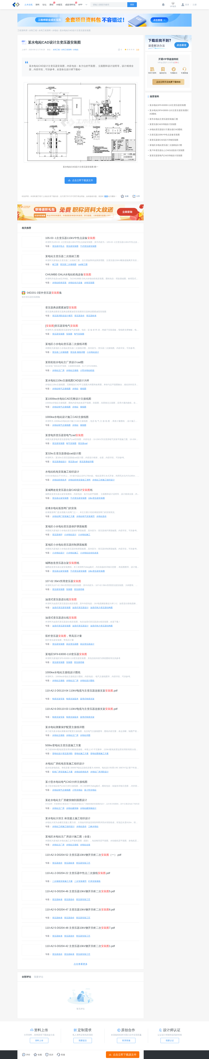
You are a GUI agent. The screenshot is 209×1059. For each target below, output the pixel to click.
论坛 (44, 4)
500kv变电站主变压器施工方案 (63, 745)
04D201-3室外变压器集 (42, 293)
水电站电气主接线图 (61, 388)
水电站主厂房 (58, 370)
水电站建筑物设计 (88, 808)
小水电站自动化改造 (89, 553)
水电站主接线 (72, 370)
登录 (185, 4)
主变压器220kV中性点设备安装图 (164, 134)
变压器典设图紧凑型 (61, 307)
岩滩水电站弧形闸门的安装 (61, 508)
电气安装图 (79, 334)
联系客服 (126, 1040)
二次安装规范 (80, 881)
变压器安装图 (72, 246)
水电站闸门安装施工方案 (63, 516)
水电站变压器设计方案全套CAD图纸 (165, 129)
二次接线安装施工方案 (62, 881)
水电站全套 (85, 845)
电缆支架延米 (72, 699)
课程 (51, 4)
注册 (194, 4)
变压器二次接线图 (68, 264)
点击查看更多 (81, 964)
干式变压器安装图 (88, 246)
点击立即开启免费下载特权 (168, 82)
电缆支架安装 (58, 699)
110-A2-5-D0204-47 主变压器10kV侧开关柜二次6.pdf (80, 909)
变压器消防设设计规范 (62, 315)
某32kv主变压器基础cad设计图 (63, 453)
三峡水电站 (93, 826)
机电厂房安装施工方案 (62, 772)
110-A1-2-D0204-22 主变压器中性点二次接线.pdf (77, 873)
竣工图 (55, 264)
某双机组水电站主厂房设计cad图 (64, 362)
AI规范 (59, 4)
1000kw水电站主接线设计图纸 (62, 672)
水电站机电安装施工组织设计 (62, 471)
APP (80, 4)
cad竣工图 (83, 264)
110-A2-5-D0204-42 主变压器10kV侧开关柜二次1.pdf (80, 946)
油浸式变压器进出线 (61, 599)
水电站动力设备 (75, 282)
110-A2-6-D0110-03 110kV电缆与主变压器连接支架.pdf (81, 708)
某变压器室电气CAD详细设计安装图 (165, 155)
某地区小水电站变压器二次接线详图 (66, 344)
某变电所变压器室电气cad (64, 435)
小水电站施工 (84, 534)
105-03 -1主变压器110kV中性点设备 (70, 238)
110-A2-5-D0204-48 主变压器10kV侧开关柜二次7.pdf (80, 927)
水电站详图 (85, 735)
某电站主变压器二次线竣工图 (62, 256)
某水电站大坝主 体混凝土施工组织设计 (67, 818)
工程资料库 (22, 30)
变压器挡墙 (79, 589)
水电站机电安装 (59, 282)
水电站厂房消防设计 (99, 772)
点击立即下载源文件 (122, 1054)
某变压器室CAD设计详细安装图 (163, 140)
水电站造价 (101, 516)
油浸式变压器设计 (80, 607)
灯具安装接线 (94, 881)
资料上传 (39, 1040)
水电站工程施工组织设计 (103, 480)
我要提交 (83, 1040)
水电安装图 (89, 282)
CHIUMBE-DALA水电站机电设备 (68, 274)
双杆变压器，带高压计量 (63, 635)
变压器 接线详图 (77, 352)
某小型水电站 (90, 790)
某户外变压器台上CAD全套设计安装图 (166, 150)
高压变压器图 (72, 644)
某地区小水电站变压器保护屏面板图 (66, 526)
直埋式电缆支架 (87, 699)
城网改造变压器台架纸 (62, 562)
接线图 (83, 388)
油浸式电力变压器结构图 (101, 607)
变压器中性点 (58, 246)
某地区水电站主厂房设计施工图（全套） (68, 836)
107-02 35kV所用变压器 (63, 581)
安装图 (69, 334)
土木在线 (28, 4)
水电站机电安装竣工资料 (79, 480)
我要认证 (170, 1040)
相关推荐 (26, 228)
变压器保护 (57, 534)
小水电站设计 (93, 352)
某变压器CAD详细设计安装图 (162, 124)
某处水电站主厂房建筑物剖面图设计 (66, 800)
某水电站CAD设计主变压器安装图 (75, 30)
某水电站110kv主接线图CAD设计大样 (67, 380)
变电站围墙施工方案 (99, 753)
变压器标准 (91, 315)
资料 (37, 4)
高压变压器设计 (87, 644)
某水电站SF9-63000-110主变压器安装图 (167, 105)
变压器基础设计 (59, 461)
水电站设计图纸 (87, 680)
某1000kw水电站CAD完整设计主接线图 (68, 398)
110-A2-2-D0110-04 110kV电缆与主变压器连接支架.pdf (81, 690)
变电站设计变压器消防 (62, 753)
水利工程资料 (45, 30)
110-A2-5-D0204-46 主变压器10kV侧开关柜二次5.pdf (80, 891)
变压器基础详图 (86, 461)
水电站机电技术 (59, 480)
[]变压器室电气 (61, 325)
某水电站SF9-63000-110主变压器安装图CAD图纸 (168, 112)
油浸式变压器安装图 (61, 607)
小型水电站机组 (87, 370)
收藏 (124, 196)
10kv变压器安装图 (96, 498)
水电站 (55, 30)
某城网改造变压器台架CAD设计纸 (69, 490)
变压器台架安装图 (60, 498)
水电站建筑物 (72, 808)
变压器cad (83, 443)
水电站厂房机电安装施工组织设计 (64, 763)
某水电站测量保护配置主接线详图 (64, 727)
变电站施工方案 (81, 753)
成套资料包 (70, 4)
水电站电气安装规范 (85, 516)
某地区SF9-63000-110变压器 (66, 654)
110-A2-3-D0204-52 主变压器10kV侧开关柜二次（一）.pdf (83, 854)
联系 (106, 196)
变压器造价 (79, 315)
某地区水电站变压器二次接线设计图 (165, 145)
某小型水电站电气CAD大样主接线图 (66, 781)
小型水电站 (77, 790)
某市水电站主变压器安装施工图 (163, 119)
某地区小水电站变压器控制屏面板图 (66, 544)
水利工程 (33, 30)
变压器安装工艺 (83, 863)
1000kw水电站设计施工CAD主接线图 (67, 417)
